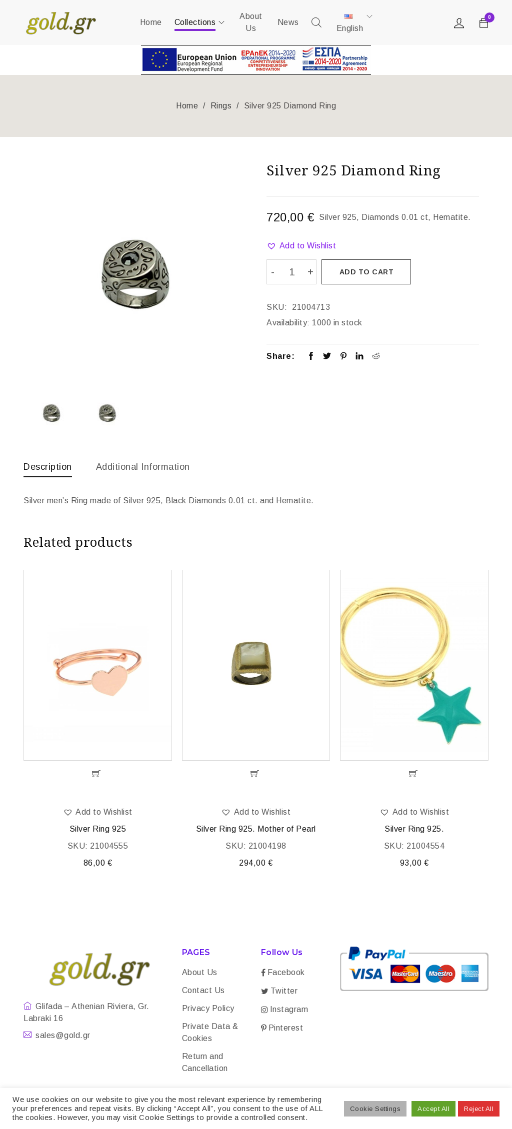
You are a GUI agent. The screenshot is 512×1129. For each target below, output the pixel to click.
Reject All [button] (479, 1109)
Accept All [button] (434, 1109)
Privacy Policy (208, 1009)
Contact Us (203, 991)
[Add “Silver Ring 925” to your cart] (98, 774)
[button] (301, 246)
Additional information (143, 467)
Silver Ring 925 (98, 830)
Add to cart (367, 272)
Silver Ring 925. (414, 830)
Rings (221, 105)
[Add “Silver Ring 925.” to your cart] (414, 774)
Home (187, 105)
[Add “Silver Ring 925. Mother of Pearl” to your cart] (256, 774)
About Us (200, 973)
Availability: (288, 322)
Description (48, 467)
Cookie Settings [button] (375, 1109)
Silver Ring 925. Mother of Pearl (256, 830)
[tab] (48, 469)
